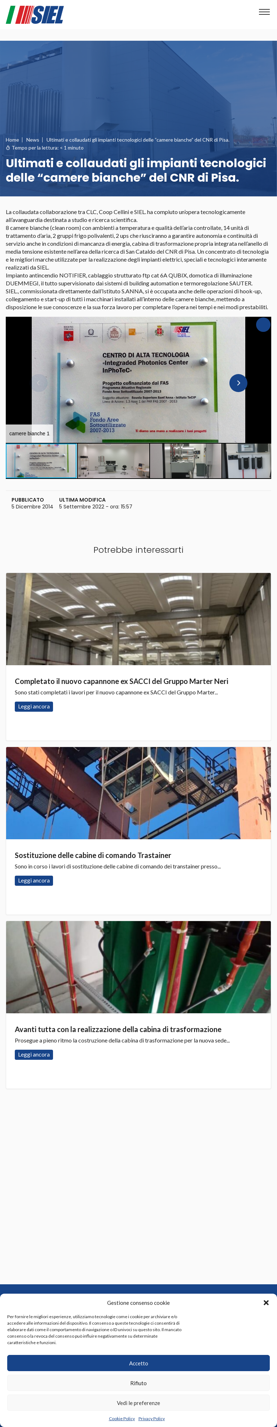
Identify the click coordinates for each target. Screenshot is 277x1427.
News (32, 140)
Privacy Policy (151, 1418)
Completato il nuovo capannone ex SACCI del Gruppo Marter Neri (121, 681)
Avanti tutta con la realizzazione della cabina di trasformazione (118, 1029)
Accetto (138, 1363)
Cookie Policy (122, 1418)
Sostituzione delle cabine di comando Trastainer (93, 855)
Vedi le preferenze (138, 1403)
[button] (266, 1302)
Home (12, 140)
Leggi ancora (138, 619)
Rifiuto (138, 1383)
